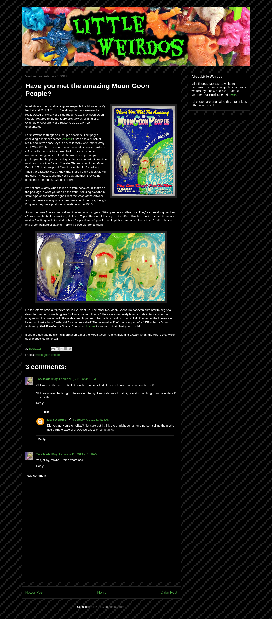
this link (90, 326)
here (232, 94)
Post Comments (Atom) (110, 606)
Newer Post (34, 592)
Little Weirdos (56, 419)
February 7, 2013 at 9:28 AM (91, 419)
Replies (45, 411)
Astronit (67, 139)
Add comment (36, 475)
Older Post (169, 592)
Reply (40, 403)
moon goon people (47, 355)
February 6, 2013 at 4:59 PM (77, 379)
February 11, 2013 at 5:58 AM (78, 454)
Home (102, 592)
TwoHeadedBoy (47, 379)
